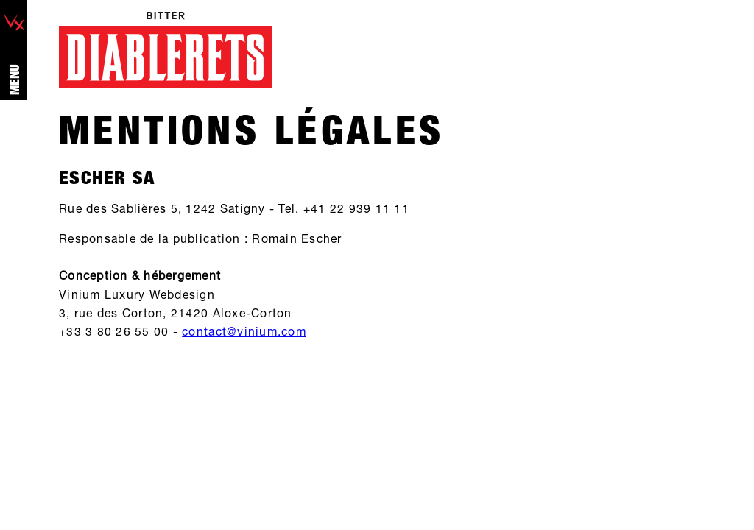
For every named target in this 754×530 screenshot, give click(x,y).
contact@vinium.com (244, 331)
